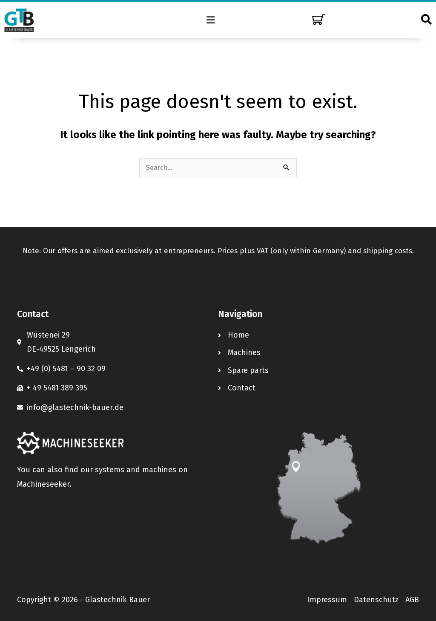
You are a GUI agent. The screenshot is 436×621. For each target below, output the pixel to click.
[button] (211, 20)
